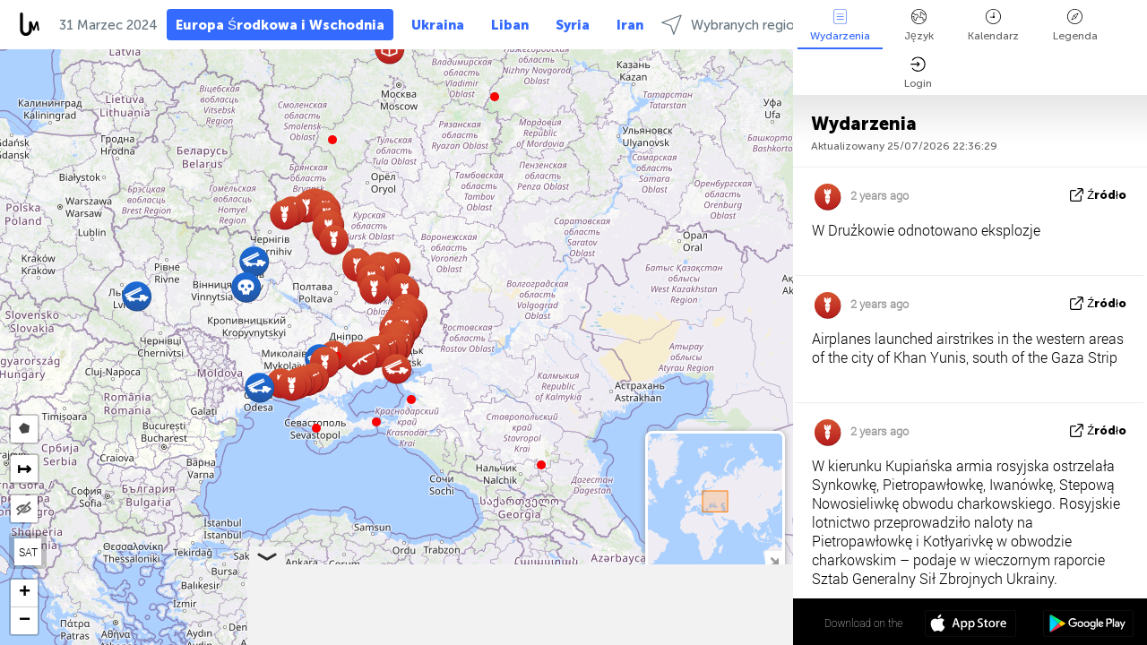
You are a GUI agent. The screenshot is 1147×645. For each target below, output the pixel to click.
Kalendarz (993, 25)
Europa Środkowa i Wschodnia (280, 25)
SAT (28, 552)
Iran (630, 25)
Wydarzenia (840, 25)
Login (918, 73)
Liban (510, 25)
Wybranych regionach (742, 24)
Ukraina (437, 25)
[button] (376, 421)
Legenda (1075, 25)
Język (919, 25)
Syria (573, 25)
